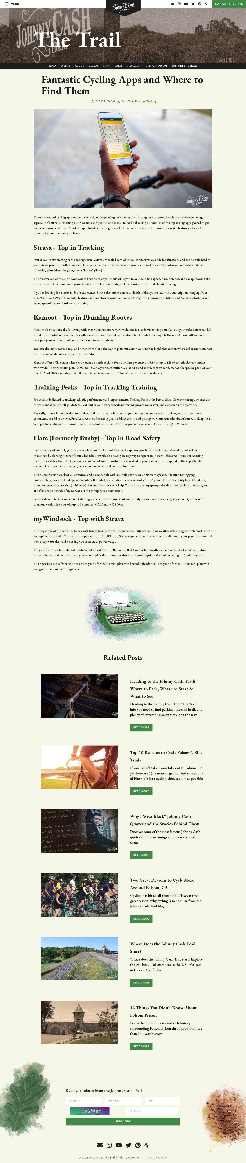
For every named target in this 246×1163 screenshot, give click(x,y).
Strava (131, 260)
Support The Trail (184, 65)
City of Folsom (156, 65)
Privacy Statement (130, 1157)
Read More (141, 727)
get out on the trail (110, 223)
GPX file (56, 536)
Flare (117, 450)
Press (118, 65)
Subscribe (123, 1121)
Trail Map (134, 65)
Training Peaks (139, 399)
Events (65, 65)
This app (39, 531)
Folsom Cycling (145, 101)
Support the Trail (229, 3)
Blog (106, 65)
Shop (52, 65)
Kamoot (39, 330)
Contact (150, 1157)
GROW (162, 1157)
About (79, 65)
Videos (93, 65)
